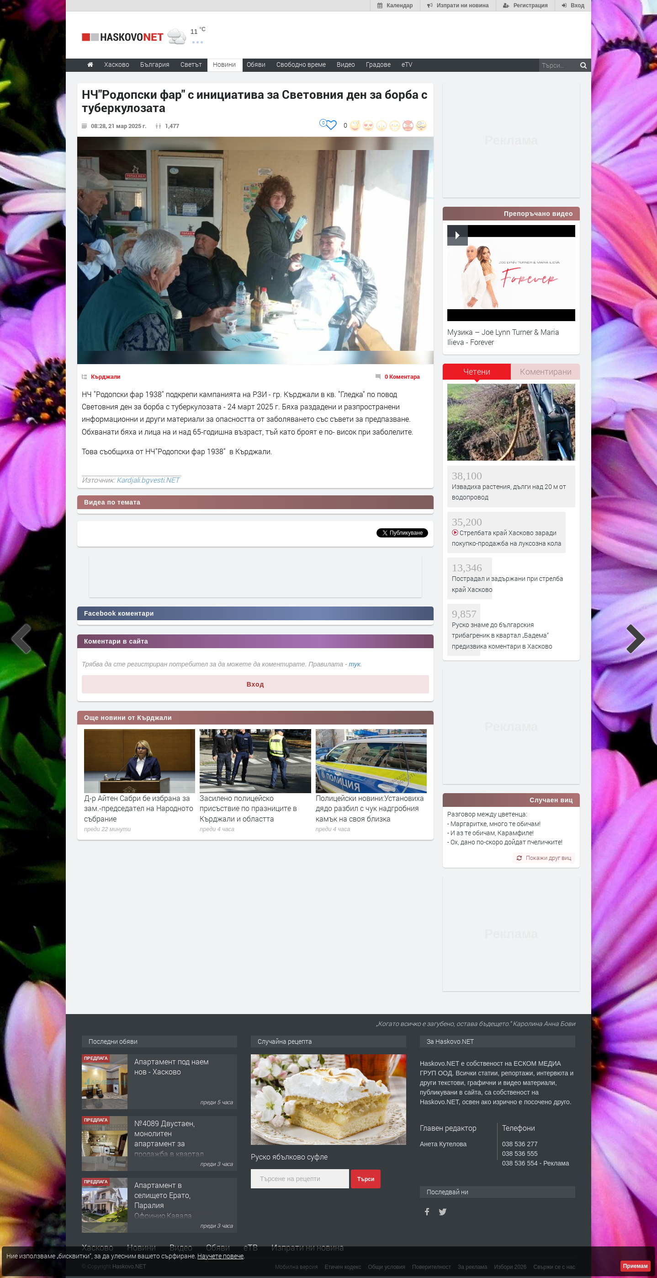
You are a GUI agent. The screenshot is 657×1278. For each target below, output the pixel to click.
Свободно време (301, 64)
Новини (224, 64)
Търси (365, 1179)
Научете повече (220, 1255)
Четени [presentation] (476, 371)
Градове (378, 64)
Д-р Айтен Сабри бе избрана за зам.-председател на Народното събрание (138, 808)
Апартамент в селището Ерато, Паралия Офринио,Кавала (163, 1200)
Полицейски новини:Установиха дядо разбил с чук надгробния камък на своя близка (370, 808)
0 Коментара (402, 376)
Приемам (635, 1266)
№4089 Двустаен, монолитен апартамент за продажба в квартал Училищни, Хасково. (169, 1143)
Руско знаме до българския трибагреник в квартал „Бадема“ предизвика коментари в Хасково (502, 635)
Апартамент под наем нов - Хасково (171, 1066)
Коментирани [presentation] (546, 371)
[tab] (477, 375)
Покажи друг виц (544, 857)
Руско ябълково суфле (289, 1156)
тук (354, 664)
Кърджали (105, 376)
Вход (256, 684)
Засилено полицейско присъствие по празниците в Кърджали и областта (248, 808)
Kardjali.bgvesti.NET (148, 479)
